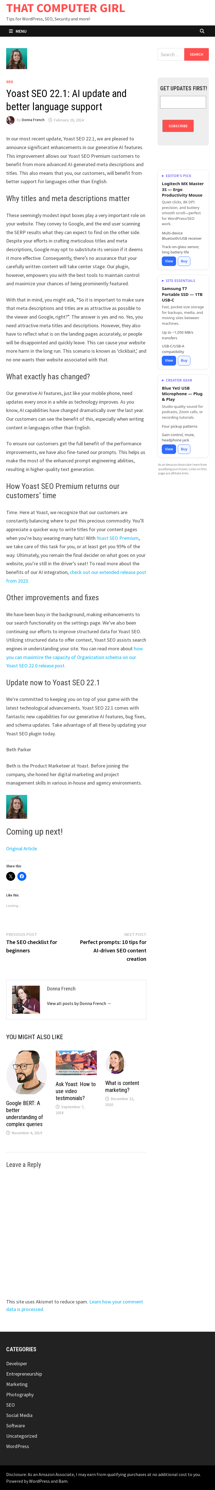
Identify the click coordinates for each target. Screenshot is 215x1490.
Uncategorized (21, 1436)
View (169, 261)
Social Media (19, 1415)
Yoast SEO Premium (118, 538)
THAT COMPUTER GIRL (65, 7)
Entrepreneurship (24, 1374)
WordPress (17, 1446)
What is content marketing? (122, 1086)
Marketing (17, 1384)
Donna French (33, 120)
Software (15, 1425)
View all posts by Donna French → (79, 1003)
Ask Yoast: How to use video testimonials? (76, 1091)
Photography (20, 1394)
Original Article (21, 848)
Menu (18, 31)
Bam (63, 1481)
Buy (184, 261)
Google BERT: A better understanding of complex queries (24, 1113)
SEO (9, 81)
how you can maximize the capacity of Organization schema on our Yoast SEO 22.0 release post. (74, 657)
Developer (16, 1363)
